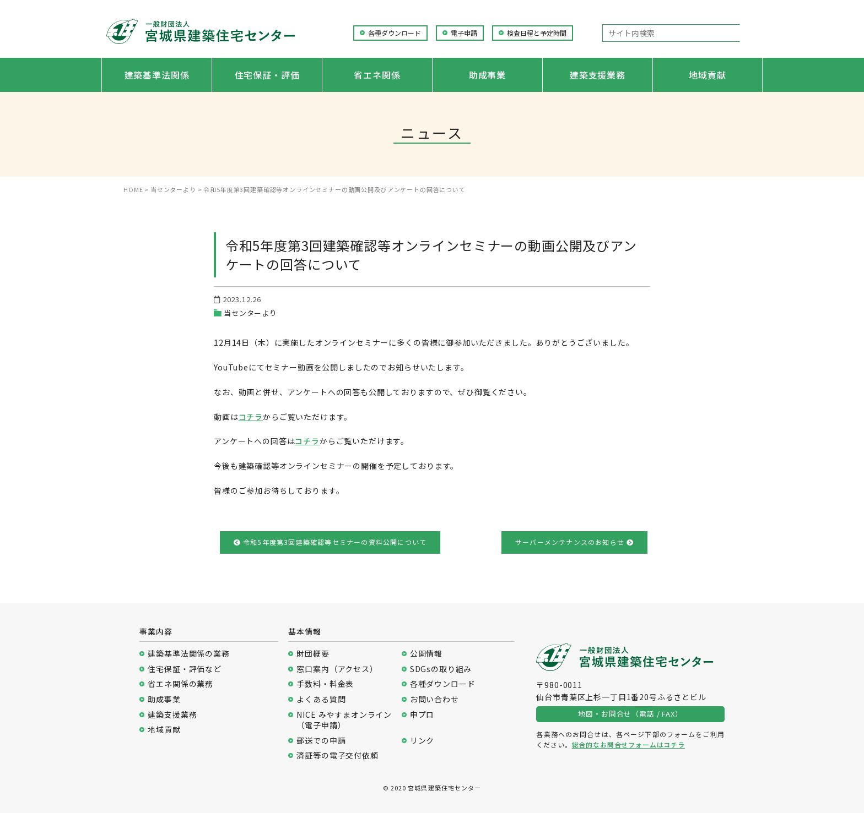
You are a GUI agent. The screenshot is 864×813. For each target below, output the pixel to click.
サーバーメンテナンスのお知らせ (574, 542)
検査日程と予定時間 (536, 33)
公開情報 (426, 653)
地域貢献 (707, 74)
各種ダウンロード (394, 33)
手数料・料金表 (325, 684)
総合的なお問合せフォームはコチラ (628, 744)
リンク (422, 740)
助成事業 (487, 74)
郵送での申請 (320, 740)
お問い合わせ (434, 699)
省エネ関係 (377, 74)
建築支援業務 (597, 74)
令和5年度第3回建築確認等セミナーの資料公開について (330, 542)
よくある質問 (320, 699)
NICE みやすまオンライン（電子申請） (344, 720)
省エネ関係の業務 (180, 684)
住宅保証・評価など (185, 669)
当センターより (250, 313)
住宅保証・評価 (267, 74)
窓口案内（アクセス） (336, 669)
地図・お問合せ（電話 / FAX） (630, 713)
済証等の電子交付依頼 (337, 755)
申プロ (422, 715)
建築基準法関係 (157, 74)
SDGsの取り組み (441, 669)
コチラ (251, 416)
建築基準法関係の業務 (188, 653)
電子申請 (464, 33)
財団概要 (312, 653)
